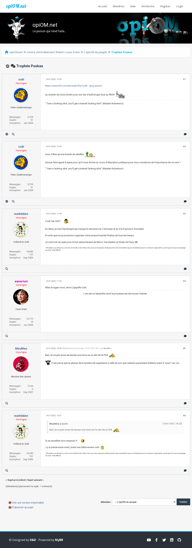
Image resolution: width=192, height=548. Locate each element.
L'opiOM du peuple (95, 52)
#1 (184, 79)
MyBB (59, 540)
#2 (184, 146)
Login (179, 6)
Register (165, 6)
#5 (184, 348)
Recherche (147, 6)
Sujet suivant (34, 480)
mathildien (21, 214)
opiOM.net (16, 6)
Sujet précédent (16, 480)
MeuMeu (21, 348)
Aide (133, 6)
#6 (184, 415)
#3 (184, 214)
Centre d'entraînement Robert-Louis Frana (53, 52)
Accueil (102, 6)
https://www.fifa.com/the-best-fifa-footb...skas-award (73, 85)
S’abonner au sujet (22, 507)
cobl (21, 79)
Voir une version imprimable (28, 502)
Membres (118, 6)
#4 (184, 281)
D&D (33, 540)
